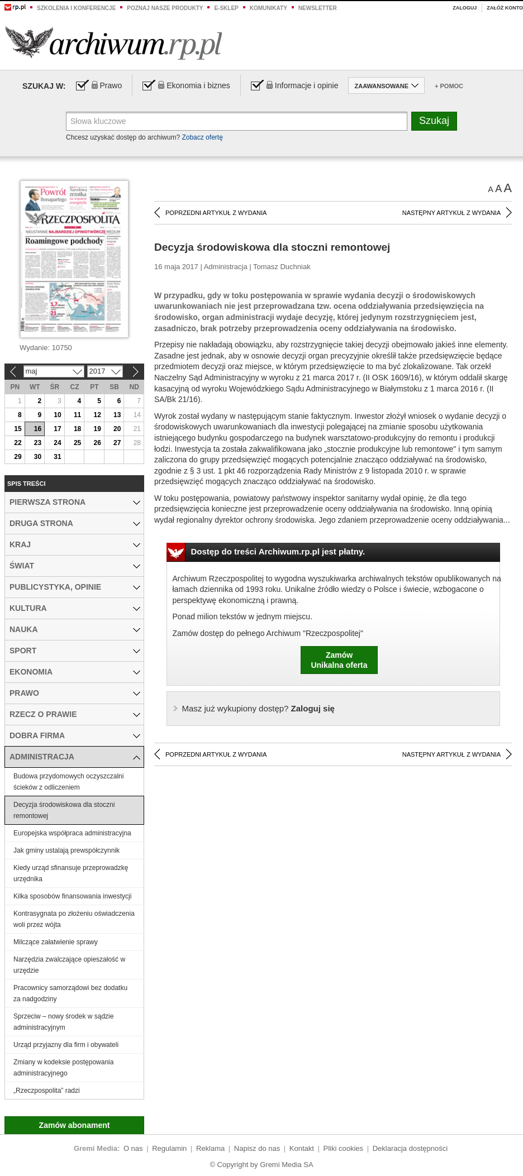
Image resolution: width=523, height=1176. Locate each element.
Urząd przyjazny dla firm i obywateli (65, 1045)
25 (77, 443)
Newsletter (317, 8)
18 (77, 429)
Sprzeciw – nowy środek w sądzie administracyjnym (63, 1021)
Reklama (210, 1148)
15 (17, 429)
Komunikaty (268, 8)
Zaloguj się (258, 708)
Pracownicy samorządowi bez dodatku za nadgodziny (70, 993)
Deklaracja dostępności (410, 1148)
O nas (133, 1148)
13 (117, 415)
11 (77, 415)
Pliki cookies (344, 1148)
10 (57, 415)
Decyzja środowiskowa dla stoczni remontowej (64, 810)
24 (57, 443)
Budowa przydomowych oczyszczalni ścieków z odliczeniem (68, 781)
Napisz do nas (257, 1148)
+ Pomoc (449, 86)
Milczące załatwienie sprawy (55, 942)
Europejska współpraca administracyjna (72, 833)
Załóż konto (505, 8)
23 (37, 443)
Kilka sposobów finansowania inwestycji (72, 896)
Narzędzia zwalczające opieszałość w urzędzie (69, 964)
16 (37, 429)
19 (97, 429)
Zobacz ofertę (202, 137)
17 (57, 429)
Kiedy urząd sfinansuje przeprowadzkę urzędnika (70, 873)
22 (17, 443)
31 (57, 457)
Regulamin (169, 1148)
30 (37, 457)
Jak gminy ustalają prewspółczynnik (66, 850)
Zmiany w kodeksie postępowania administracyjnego (63, 1067)
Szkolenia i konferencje (76, 8)
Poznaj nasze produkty (165, 8)
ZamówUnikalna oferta (339, 660)
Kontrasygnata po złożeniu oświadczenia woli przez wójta (74, 919)
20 (117, 429)
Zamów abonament (74, 1125)
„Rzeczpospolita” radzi (46, 1090)
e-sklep (226, 8)
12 (97, 415)
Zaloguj (465, 8)
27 (117, 443)
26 (97, 443)
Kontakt (301, 1148)
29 (17, 457)
